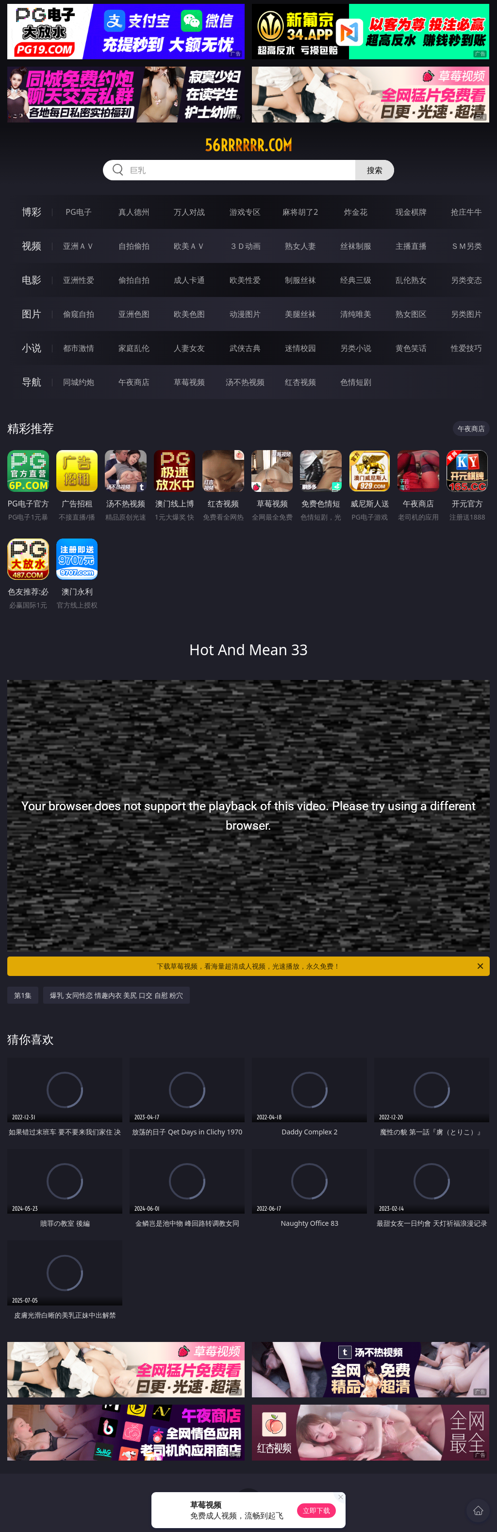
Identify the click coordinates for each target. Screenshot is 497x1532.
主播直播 (411, 246)
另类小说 (355, 348)
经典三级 (355, 280)
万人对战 (189, 212)
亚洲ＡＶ (78, 246)
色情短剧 (355, 382)
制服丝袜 (300, 280)
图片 (31, 313)
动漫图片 (245, 314)
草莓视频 (189, 382)
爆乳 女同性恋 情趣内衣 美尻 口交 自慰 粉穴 (116, 995)
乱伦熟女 (411, 280)
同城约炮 (78, 382)
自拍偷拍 (133, 246)
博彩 (31, 211)
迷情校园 (300, 348)
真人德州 (133, 212)
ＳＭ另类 (466, 246)
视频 (31, 245)
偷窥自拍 (78, 314)
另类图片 (466, 314)
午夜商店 (133, 382)
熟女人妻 (300, 246)
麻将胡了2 (300, 212)
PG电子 (78, 212)
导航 (31, 381)
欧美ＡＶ (189, 246)
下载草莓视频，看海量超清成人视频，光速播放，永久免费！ (321, 966)
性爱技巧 (466, 348)
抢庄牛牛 (466, 212)
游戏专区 (245, 212)
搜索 (374, 170)
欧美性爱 (245, 280)
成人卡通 (189, 280)
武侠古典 (245, 348)
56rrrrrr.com (248, 145)
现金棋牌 (411, 212)
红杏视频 (300, 382)
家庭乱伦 (133, 348)
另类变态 (466, 280)
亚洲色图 (133, 314)
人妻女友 (189, 348)
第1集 (23, 995)
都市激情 (78, 348)
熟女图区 (411, 314)
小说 (31, 347)
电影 (31, 279)
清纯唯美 (355, 314)
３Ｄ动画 (245, 246)
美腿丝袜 (300, 314)
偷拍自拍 (133, 280)
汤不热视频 (245, 382)
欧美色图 (189, 314)
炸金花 (355, 212)
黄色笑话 (411, 348)
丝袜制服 (355, 246)
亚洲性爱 (78, 280)
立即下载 (316, 1510)
